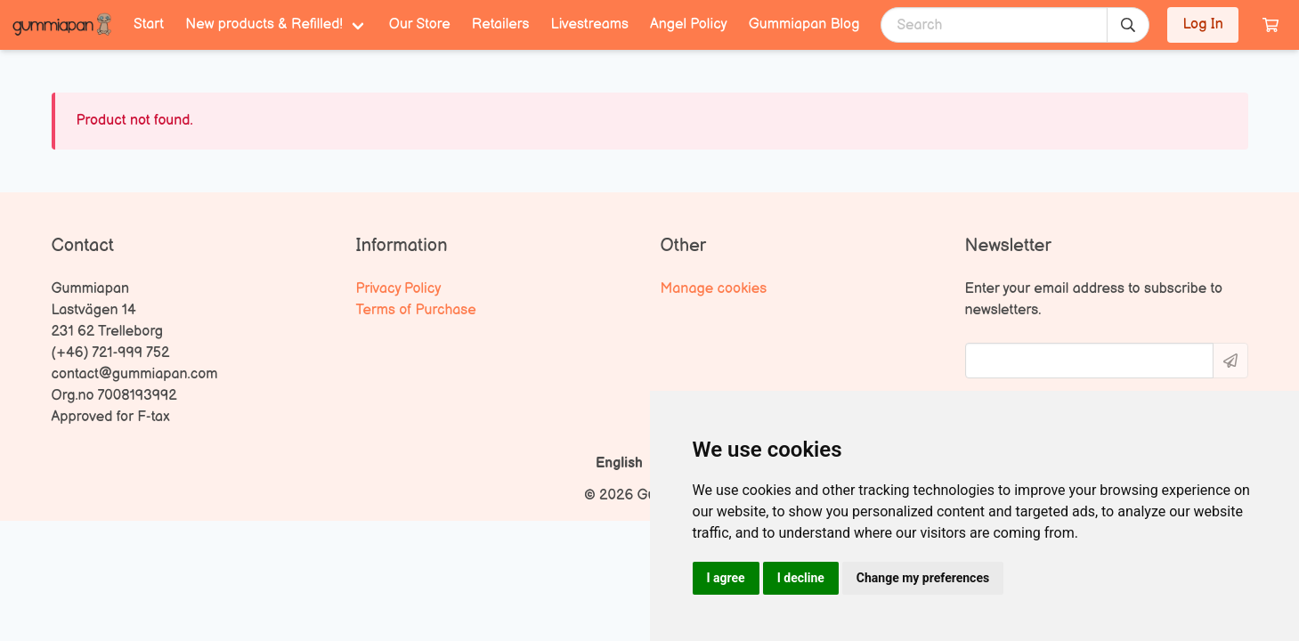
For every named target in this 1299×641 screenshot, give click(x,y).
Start (149, 24)
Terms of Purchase (416, 310)
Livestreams (590, 24)
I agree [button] (726, 578)
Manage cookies (714, 288)
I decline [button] (800, 578)
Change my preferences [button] (923, 578)
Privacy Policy (399, 288)
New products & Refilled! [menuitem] (264, 24)
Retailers (501, 24)
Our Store (420, 24)
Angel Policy (688, 24)
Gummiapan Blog (804, 24)
